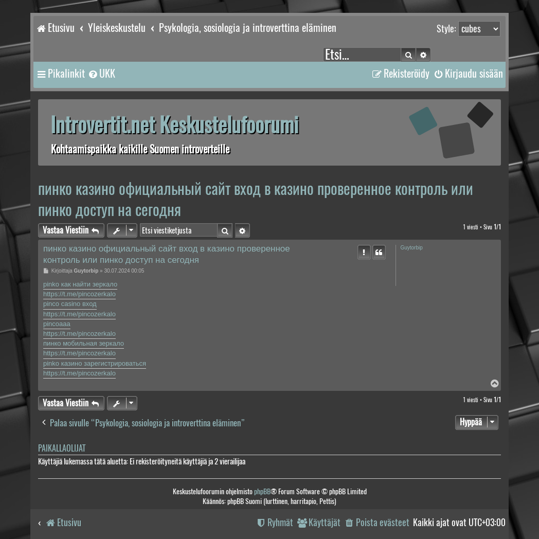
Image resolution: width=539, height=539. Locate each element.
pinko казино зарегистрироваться (94, 363)
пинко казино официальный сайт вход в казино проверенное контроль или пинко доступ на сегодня (255, 199)
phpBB (262, 491)
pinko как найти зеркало (80, 284)
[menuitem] (101, 73)
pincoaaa (56, 324)
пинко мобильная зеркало (83, 343)
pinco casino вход (70, 304)
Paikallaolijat (61, 448)
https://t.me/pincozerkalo (79, 294)
